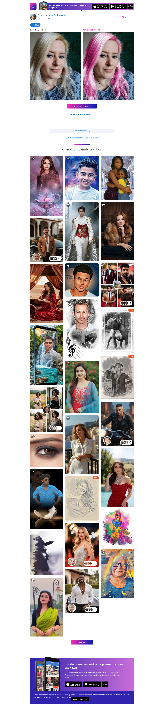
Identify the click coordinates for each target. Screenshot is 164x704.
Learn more (66, 697)
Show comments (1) (82, 130)
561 (48, 18)
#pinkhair (35, 25)
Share (121, 17)
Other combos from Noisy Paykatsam (82, 138)
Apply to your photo (82, 106)
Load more (82, 642)
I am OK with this (80, 699)
